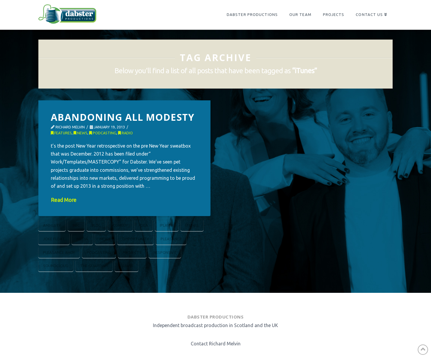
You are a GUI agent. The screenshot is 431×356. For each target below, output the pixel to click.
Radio (125, 133)
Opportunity (135, 239)
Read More (63, 200)
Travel (126, 266)
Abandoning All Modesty (122, 117)
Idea (144, 225)
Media (82, 239)
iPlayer (167, 225)
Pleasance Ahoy (59, 252)
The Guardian (94, 266)
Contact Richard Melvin (216, 343)
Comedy (120, 225)
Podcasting (102, 133)
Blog (96, 225)
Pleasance (171, 239)
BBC (76, 225)
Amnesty (52, 225)
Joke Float (54, 239)
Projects (132, 252)
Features (61, 133)
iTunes (192, 225)
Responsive (165, 252)
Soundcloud (55, 266)
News (80, 133)
